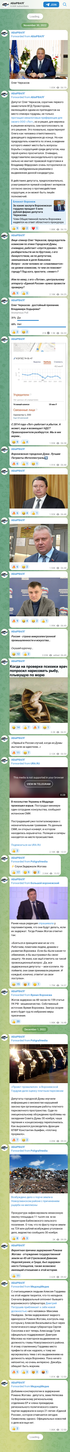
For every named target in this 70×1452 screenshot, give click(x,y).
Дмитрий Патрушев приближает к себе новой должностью (34, 1307)
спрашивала (46, 923)
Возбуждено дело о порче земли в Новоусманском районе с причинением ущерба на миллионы (35, 1201)
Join (51, 4)
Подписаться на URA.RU (26, 844)
